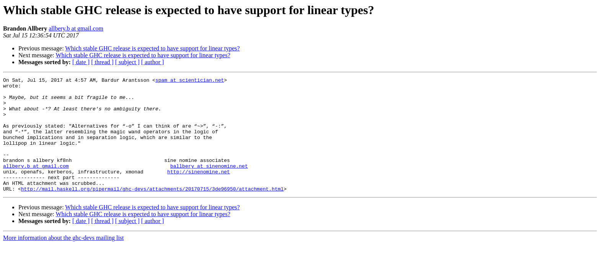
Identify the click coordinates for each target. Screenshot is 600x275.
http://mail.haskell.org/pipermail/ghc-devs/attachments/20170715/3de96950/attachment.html (152, 211)
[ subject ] (127, 62)
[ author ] (152, 62)
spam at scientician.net (189, 81)
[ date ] (81, 62)
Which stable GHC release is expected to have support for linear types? (152, 48)
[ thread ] (102, 62)
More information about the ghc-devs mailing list (63, 260)
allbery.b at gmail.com (76, 28)
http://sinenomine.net (198, 191)
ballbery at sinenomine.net (209, 184)
